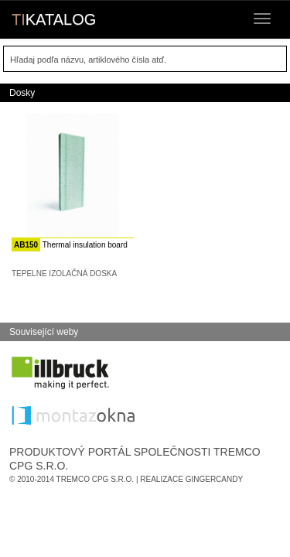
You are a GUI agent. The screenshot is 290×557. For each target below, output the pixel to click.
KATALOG (54, 19)
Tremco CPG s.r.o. (95, 479)
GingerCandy (214, 479)
